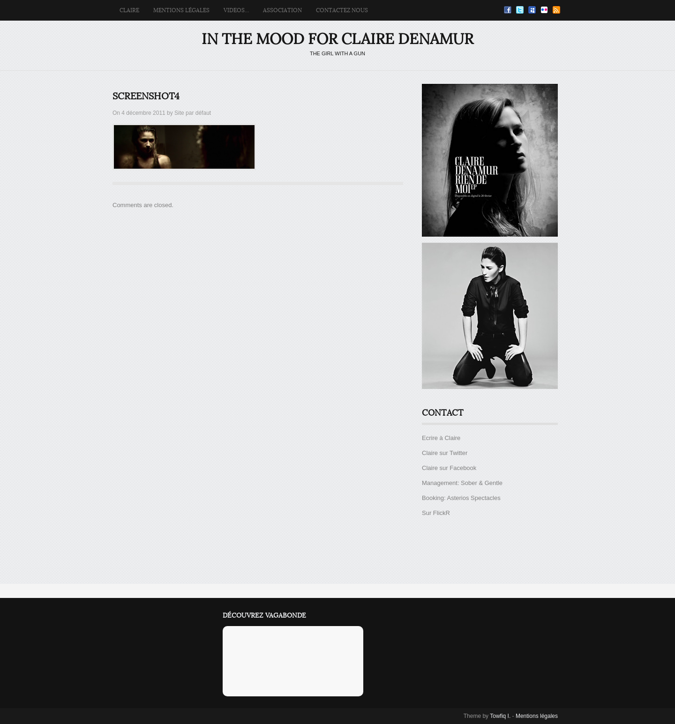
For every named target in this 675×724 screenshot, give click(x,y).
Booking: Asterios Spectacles (461, 497)
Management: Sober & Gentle (462, 482)
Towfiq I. (500, 716)
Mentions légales (181, 10)
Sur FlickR (436, 512)
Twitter (520, 10)
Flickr (544, 10)
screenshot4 (146, 96)
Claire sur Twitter (444, 452)
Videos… (236, 10)
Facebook (507, 10)
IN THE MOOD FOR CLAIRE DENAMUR (337, 39)
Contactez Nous (342, 10)
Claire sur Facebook (449, 467)
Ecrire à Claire (441, 437)
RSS (556, 10)
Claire (129, 10)
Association (282, 10)
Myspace (532, 10)
